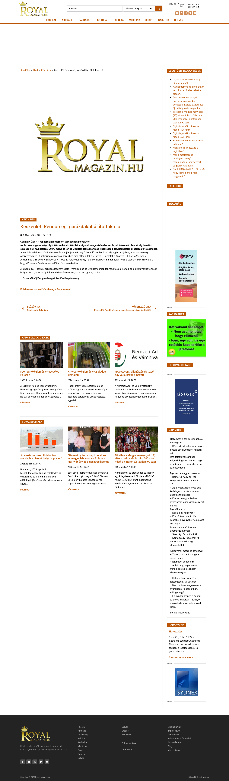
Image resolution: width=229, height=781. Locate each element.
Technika (118, 20)
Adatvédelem (174, 742)
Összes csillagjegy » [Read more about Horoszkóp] (181, 657)
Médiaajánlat (174, 727)
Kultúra (101, 20)
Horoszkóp (175, 631)
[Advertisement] (114, 46)
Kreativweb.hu (203, 777)
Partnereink (173, 734)
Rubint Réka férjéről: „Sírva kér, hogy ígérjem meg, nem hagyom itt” (189, 173)
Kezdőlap (25, 70)
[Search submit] (158, 8)
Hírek (35, 70)
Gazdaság (85, 20)
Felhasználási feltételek (179, 738)
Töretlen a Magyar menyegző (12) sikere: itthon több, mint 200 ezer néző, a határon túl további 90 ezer (135, 458)
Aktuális (67, 20)
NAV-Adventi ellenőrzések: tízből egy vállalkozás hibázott (134, 373)
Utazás (125, 730)
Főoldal (51, 20)
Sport (149, 20)
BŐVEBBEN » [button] (25, 403)
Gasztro (163, 20)
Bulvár (178, 20)
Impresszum (174, 730)
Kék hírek (126, 734)
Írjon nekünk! (174, 750)
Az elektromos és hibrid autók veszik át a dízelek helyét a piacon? (41, 457)
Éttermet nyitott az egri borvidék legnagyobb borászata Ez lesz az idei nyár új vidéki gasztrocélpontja (88, 458)
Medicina (134, 20)
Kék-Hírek (46, 70)
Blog (170, 746)
